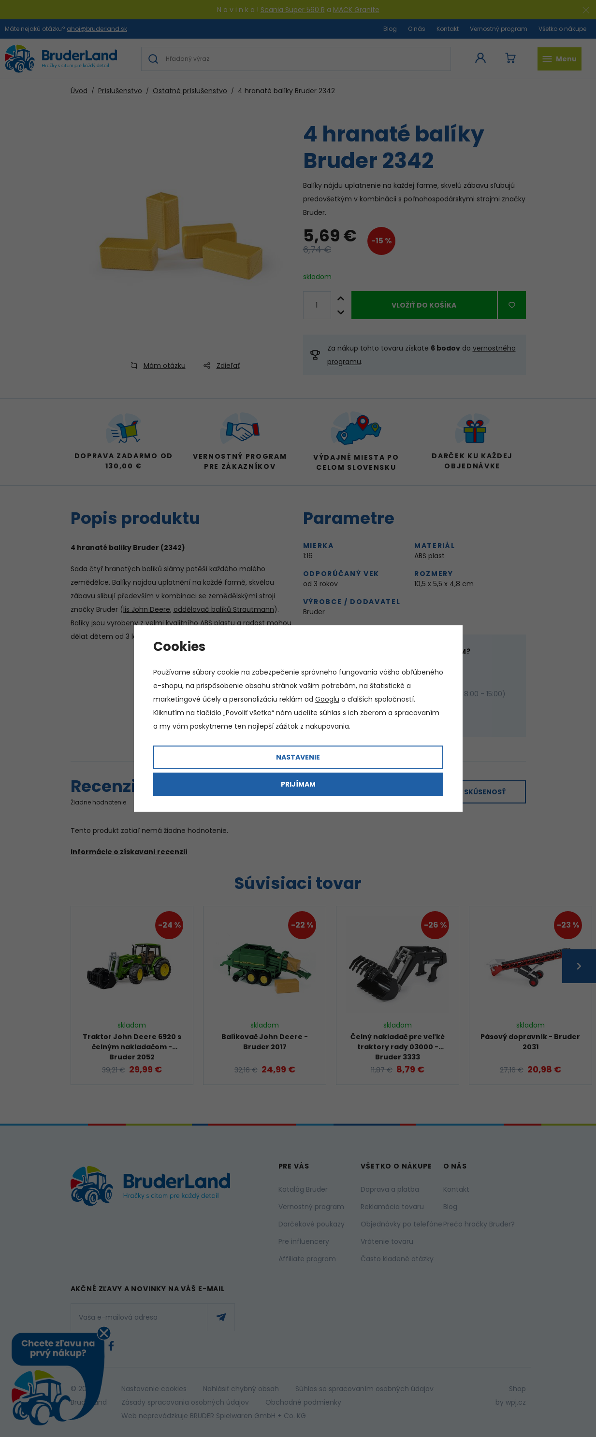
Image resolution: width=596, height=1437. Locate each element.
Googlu (327, 699)
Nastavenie (298, 757)
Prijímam (298, 784)
